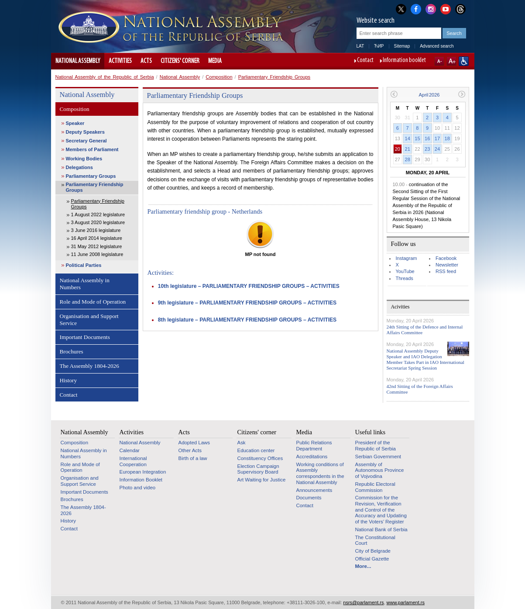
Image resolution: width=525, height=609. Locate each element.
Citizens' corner (180, 61)
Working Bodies (84, 158)
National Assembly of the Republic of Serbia (104, 77)
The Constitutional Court (375, 540)
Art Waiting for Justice (261, 479)
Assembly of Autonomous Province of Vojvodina (379, 470)
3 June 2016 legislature (96, 230)
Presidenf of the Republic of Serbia (375, 445)
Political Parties (84, 265)
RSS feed (446, 271)
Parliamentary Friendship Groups (274, 77)
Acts (146, 61)
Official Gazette (372, 558)
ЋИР (379, 46)
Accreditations (312, 456)
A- (439, 61)
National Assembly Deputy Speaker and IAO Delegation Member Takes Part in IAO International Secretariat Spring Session (425, 359)
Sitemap (402, 46)
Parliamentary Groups (91, 176)
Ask (241, 442)
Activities (120, 61)
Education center (256, 450)
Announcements (314, 490)
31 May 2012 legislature (96, 246)
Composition (219, 77)
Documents (309, 497)
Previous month (394, 94)
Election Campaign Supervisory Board (258, 469)
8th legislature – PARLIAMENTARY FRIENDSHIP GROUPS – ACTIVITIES (247, 320)
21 (407, 149)
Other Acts (190, 450)
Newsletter (447, 264)
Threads (404, 278)
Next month (462, 94)
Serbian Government (378, 456)
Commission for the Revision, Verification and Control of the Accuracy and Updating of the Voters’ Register (381, 509)
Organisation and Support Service (89, 319)
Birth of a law (192, 458)
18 (447, 138)
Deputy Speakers (85, 132)
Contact (365, 61)
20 (397, 149)
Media (215, 61)
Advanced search (436, 46)
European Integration (143, 471)
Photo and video (138, 487)
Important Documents (85, 337)
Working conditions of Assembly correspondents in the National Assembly (320, 473)
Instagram (406, 258)
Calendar (130, 450)
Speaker (75, 123)
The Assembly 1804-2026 (89, 366)
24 (437, 149)
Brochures (71, 351)
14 (407, 138)
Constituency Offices (260, 458)
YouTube (405, 271)
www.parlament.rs (406, 602)
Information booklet (404, 61)
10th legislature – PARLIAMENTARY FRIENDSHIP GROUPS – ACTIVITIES (249, 286)
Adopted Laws (194, 442)
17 (437, 138)
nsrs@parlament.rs (363, 602)
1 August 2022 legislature (98, 214)
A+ (451, 61)
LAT (360, 46)
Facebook (446, 258)
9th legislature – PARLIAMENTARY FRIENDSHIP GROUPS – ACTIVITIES (247, 303)
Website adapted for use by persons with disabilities (464, 61)
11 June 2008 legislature (97, 254)
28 (407, 159)
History (68, 380)
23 (427, 149)
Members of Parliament (92, 149)
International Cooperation (133, 461)
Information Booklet (141, 479)
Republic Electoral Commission (375, 487)
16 (427, 138)
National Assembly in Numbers (85, 284)
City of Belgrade (373, 551)
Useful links (370, 432)
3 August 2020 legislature (98, 222)
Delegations (79, 167)
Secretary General (86, 140)
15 (417, 138)
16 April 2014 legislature (96, 238)
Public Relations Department (314, 445)
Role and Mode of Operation (93, 301)
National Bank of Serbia (381, 529)
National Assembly (77, 61)
